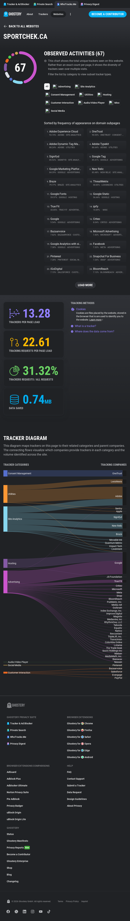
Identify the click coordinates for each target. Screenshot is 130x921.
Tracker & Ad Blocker (16, 4)
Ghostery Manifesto (17, 841)
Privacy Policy (72, 901)
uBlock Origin (14, 812)
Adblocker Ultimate (17, 785)
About (30, 14)
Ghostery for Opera (79, 743)
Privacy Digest (89, 4)
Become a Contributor (108, 14)
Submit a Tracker (76, 785)
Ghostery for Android (80, 757)
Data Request (74, 792)
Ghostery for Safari (79, 737)
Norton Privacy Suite (18, 792)
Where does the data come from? (92, 331)
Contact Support (75, 778)
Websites (58, 14)
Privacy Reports (18, 847)
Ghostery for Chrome (80, 723)
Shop (9, 868)
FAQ (69, 772)
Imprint (84, 901)
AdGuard (11, 772)
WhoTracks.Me (66, 4)
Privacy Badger (15, 805)
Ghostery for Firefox (79, 730)
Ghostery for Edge (78, 750)
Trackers (43, 14)
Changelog (12, 881)
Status (10, 834)
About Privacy (74, 805)
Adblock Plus (14, 778)
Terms (60, 901)
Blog (9, 874)
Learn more (96, 319)
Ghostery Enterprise (17, 861)
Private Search (43, 4)
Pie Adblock (13, 799)
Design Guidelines (77, 799)
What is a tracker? (83, 326)
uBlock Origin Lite (16, 819)
